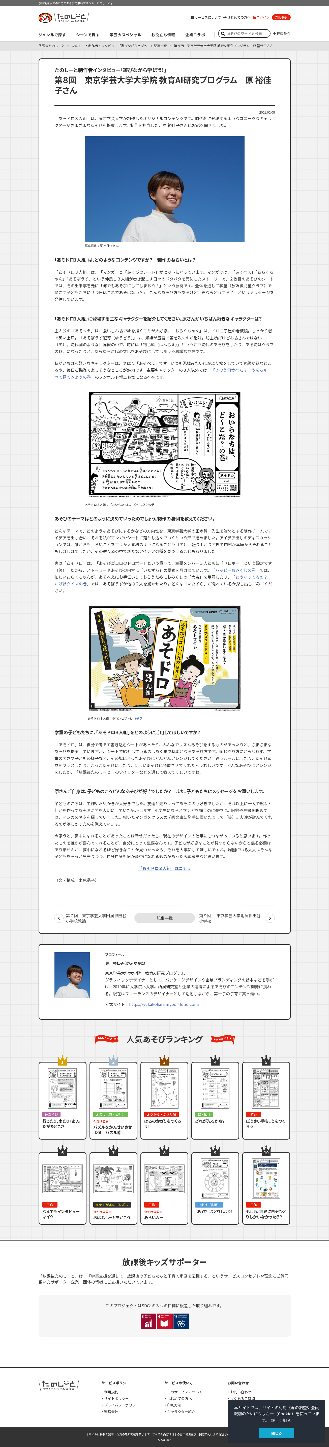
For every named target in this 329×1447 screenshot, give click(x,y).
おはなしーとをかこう (111, 1217)
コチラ (137, 718)
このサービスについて (184, 1391)
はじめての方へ (236, 17)
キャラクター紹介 (181, 1411)
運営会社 (111, 1411)
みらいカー (153, 1217)
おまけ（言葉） (209, 1204)
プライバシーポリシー (121, 1404)
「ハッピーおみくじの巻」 (235, 570)
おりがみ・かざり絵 (161, 1114)
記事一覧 (165, 918)
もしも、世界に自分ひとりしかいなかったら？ (266, 1214)
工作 (50, 1204)
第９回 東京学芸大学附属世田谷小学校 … (230, 918)
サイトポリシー (116, 1398)
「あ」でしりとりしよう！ (214, 1211)
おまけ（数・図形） (110, 1114)
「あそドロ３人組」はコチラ (164, 868)
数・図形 (204, 1114)
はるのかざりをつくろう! (162, 1123)
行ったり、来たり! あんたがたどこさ (61, 1123)
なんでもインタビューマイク (61, 1214)
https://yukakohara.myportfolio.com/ (164, 1004)
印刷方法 (174, 1404)
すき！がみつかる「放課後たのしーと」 (63, 18)
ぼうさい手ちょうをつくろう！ (265, 1123)
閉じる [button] (276, 1433)
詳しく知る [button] (281, 1420)
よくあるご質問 (242, 1398)
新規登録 (281, 17)
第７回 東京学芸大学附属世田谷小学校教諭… (96, 918)
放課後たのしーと (52, 45)
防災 (253, 1114)
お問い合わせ (240, 1391)
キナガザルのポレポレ (112, 1204)
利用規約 (111, 1391)
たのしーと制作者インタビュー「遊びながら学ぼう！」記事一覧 (119, 45)
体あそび (51, 1114)
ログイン (261, 17)
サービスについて (206, 17)
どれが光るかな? (210, 1121)
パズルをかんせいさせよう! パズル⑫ (112, 1129)
